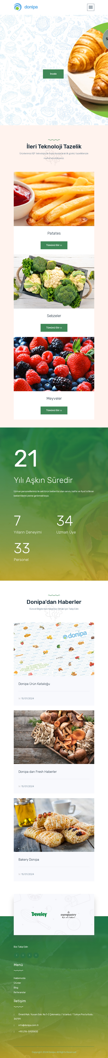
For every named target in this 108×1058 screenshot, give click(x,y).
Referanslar (20, 992)
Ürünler (17, 983)
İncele (53, 74)
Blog (16, 987)
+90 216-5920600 (28, 1031)
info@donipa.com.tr (28, 1025)
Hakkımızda (19, 978)
